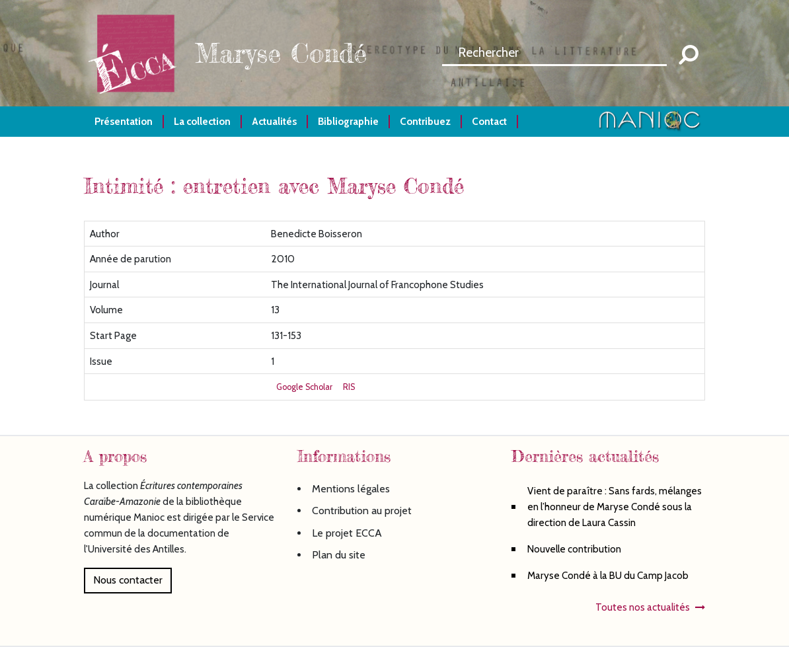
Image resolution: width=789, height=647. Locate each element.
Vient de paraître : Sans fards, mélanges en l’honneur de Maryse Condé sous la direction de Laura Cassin (614, 506)
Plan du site (338, 555)
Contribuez (425, 121)
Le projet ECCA (347, 533)
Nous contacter (128, 580)
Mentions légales (351, 488)
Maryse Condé (281, 53)
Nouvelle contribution (574, 549)
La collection (202, 121)
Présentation (123, 121)
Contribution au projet (362, 510)
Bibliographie (348, 121)
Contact (489, 121)
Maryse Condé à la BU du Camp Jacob (608, 575)
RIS (349, 387)
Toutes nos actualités (642, 607)
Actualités (274, 121)
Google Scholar (304, 387)
